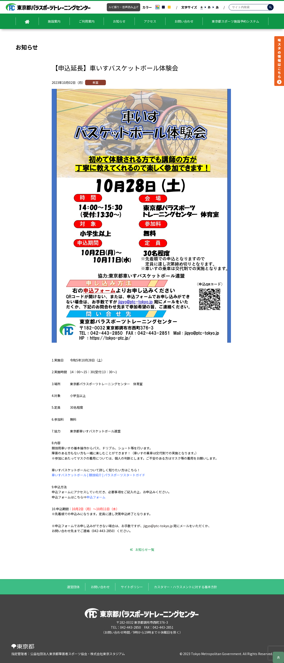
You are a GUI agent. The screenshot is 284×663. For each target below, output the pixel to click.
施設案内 (54, 21)
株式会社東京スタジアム (107, 653)
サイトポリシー (132, 587)
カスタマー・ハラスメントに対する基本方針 (185, 587)
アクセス (150, 21)
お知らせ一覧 (144, 549)
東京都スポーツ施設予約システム (235, 21)
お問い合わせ (184, 21)
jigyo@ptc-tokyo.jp (158, 526)
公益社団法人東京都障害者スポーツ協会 (58, 653)
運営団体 (73, 587)
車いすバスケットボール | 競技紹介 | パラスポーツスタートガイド (98, 475)
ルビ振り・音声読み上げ (123, 7)
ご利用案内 (87, 21)
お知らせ (119, 21)
